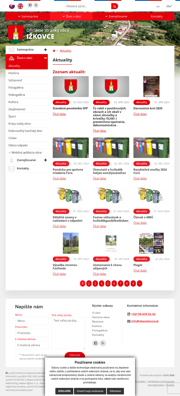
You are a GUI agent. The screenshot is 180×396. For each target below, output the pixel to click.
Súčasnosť (15, 80)
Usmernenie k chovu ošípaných (107, 266)
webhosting (12, 383)
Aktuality (14, 66)
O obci (96, 312)
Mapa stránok (34, 379)
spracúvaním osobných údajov (37, 358)
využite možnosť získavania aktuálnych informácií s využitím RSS (27, 374)
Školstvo (98, 321)
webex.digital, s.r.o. (29, 383)
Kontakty (157, 16)
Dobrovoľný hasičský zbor (25, 131)
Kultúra (13, 102)
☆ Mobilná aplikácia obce (25, 152)
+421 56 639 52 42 (143, 314)
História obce (101, 317)
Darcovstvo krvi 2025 (147, 108)
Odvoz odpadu (18, 145)
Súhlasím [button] (64, 391)
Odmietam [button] (115, 391)
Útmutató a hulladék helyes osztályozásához (109, 171)
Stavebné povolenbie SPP (70, 108)
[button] (28, 16)
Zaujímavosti (16, 109)
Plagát (137, 265)
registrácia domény (15, 386)
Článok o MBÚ (143, 217)
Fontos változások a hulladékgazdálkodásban (110, 219)
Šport (12, 116)
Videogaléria (16, 95)
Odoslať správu (75, 357)
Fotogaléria (15, 87)
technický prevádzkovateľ (19, 390)
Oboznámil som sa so (37, 356)
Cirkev (12, 138)
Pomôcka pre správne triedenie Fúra (68, 171)
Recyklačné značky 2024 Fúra (150, 171)
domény (44, 383)
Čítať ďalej (59, 114)
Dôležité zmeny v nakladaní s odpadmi (67, 219)
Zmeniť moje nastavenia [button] (90, 391)
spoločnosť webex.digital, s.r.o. (42, 386)
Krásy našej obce (19, 124)
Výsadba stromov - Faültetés (66, 266)
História (13, 73)
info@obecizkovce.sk (145, 321)
